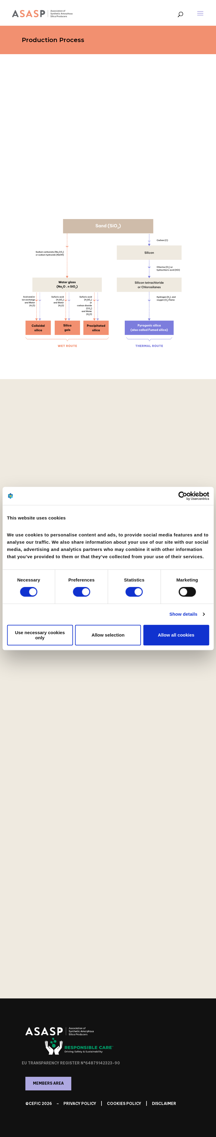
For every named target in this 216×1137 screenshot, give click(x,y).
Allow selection (108, 634)
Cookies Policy (124, 1103)
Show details (183, 614)
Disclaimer (164, 1103)
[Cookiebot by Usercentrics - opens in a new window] (182, 495)
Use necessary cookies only (40, 635)
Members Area (48, 1083)
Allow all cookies (176, 634)
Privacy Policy (79, 1103)
